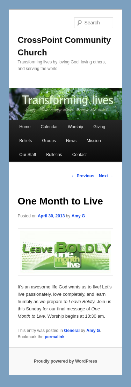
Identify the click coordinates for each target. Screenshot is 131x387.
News (71, 140)
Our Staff (27, 154)
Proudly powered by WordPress (65, 361)
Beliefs (25, 140)
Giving (99, 126)
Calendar (49, 126)
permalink (55, 336)
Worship (75, 126)
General (72, 330)
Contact (79, 154)
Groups (49, 140)
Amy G (78, 216)
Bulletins (54, 154)
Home (24, 126)
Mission (94, 140)
